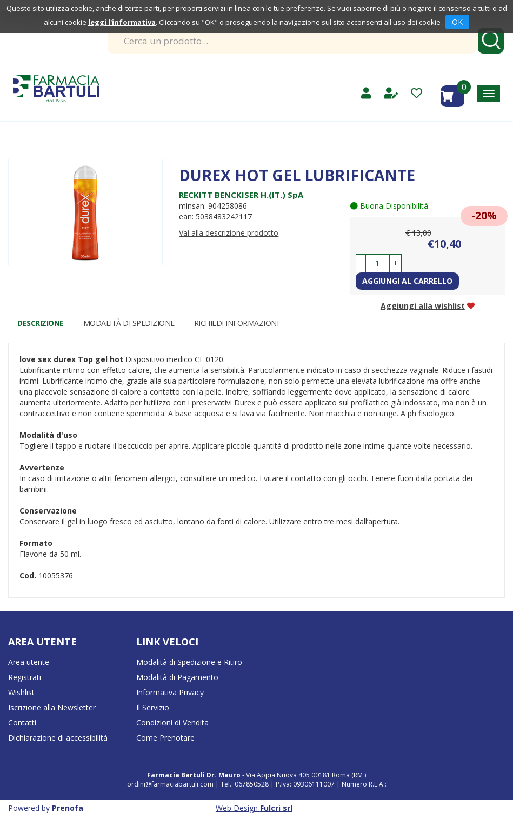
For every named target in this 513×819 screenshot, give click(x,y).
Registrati (24, 677)
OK (457, 22)
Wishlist (21, 692)
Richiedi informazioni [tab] (236, 323)
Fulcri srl (276, 808)
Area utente (28, 662)
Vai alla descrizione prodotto (228, 233)
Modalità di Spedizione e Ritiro (189, 662)
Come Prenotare (165, 738)
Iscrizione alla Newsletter (52, 707)
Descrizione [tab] (40, 323)
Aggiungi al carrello (407, 281)
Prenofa (67, 808)
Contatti (22, 722)
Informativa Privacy (170, 692)
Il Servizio (152, 707)
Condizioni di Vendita (172, 722)
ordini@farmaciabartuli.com (170, 784)
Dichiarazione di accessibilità (58, 738)
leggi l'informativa (122, 22)
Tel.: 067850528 (245, 784)
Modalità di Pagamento (177, 677)
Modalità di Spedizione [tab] (129, 323)
